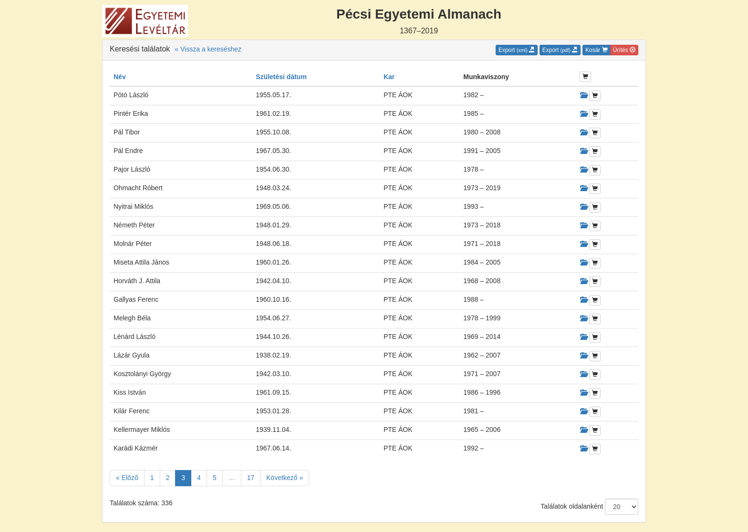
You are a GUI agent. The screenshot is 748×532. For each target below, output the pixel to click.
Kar (389, 77)
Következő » (284, 477)
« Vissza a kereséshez (208, 49)
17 (251, 477)
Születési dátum (281, 77)
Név (120, 77)
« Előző (127, 477)
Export (517, 50)
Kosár (596, 50)
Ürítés (624, 50)
